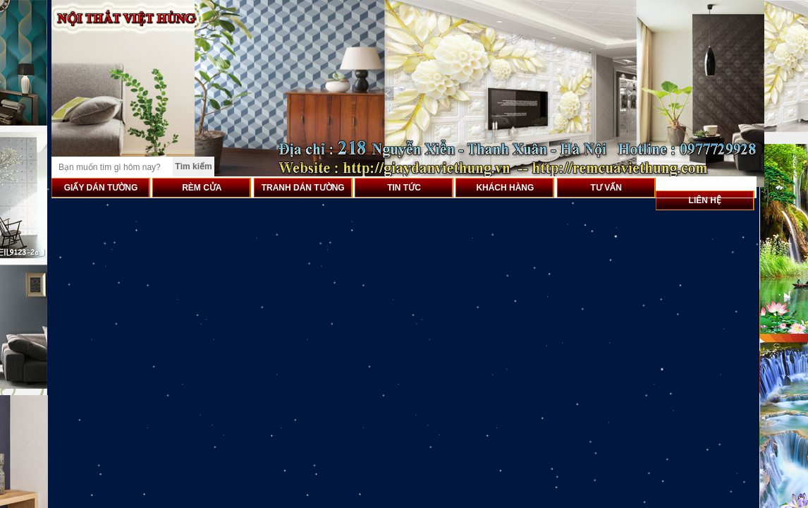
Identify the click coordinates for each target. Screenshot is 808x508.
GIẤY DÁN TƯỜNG (100, 188)
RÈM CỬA (201, 188)
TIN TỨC (404, 188)
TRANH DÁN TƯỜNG (303, 188)
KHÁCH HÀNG (505, 188)
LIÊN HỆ (705, 200)
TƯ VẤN (606, 188)
